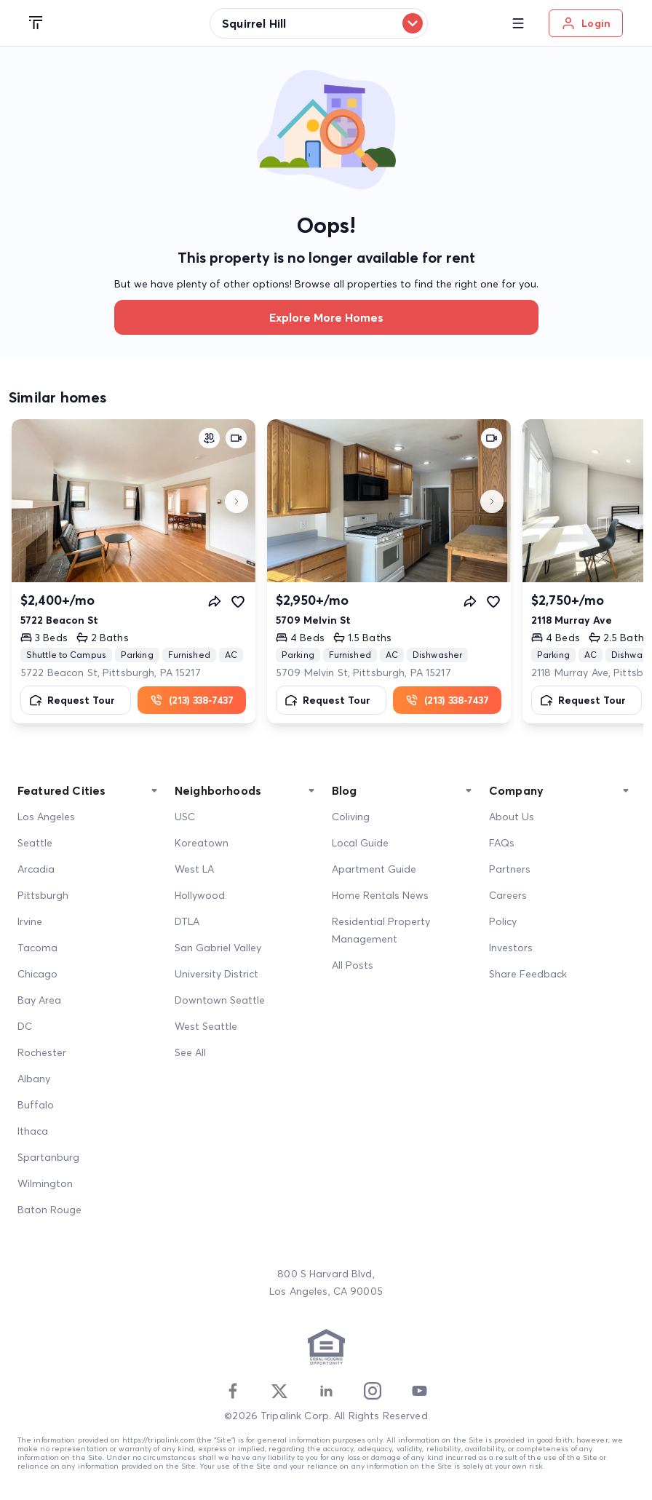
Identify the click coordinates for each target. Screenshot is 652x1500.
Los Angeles (46, 816)
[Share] (214, 601)
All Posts (352, 965)
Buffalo (35, 1104)
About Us (511, 816)
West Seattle (206, 1026)
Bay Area (39, 1000)
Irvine (29, 921)
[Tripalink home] (36, 23)
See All (190, 1052)
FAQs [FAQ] (501, 842)
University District (216, 973)
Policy (503, 921)
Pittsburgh (42, 895)
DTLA (187, 921)
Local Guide (360, 842)
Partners (509, 869)
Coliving (351, 816)
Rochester (41, 1052)
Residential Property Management (381, 930)
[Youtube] (419, 1391)
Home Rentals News (380, 895)
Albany (33, 1078)
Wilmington (45, 1183)
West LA (194, 869)
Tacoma (37, 947)
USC (185, 816)
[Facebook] (233, 1391)
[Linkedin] (326, 1391)
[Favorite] (238, 601)
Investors (511, 947)
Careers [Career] (508, 895)
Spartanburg (48, 1157)
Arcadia (36, 869)
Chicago (37, 973)
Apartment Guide (374, 869)
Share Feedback (528, 973)
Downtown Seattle (220, 1000)
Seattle (34, 842)
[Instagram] (372, 1391)
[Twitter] (279, 1391)
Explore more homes (326, 317)
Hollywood (200, 895)
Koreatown (201, 842)
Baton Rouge (49, 1209)
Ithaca (32, 1131)
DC (24, 1026)
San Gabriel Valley (218, 947)
